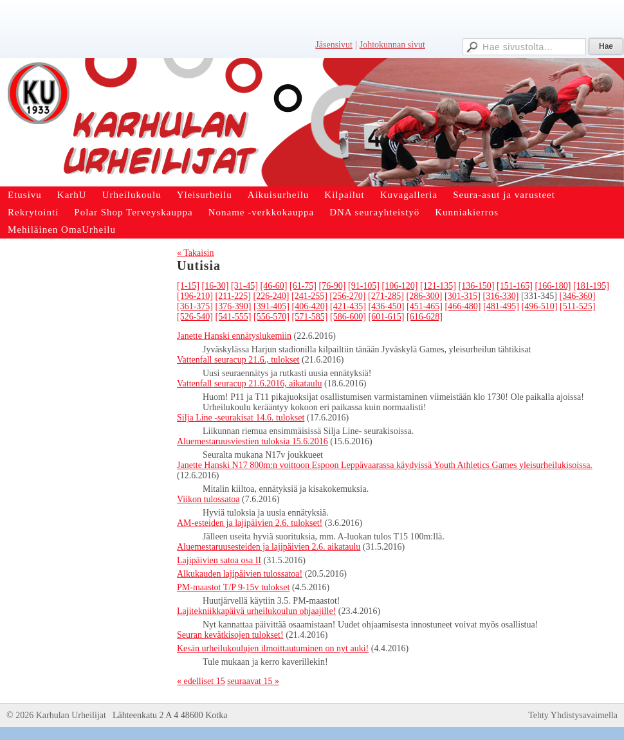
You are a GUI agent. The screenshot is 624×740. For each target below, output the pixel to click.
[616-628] (425, 316)
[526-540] (195, 316)
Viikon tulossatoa (208, 499)
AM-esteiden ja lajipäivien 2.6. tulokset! (249, 523)
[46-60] (274, 286)
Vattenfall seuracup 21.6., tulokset (238, 360)
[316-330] (500, 296)
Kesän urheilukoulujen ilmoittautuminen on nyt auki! (273, 648)
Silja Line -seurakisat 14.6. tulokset (240, 417)
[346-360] (577, 296)
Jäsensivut (334, 45)
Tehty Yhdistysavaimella (573, 715)
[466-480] (463, 306)
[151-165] (515, 286)
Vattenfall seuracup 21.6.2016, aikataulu (249, 383)
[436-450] (387, 306)
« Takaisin (195, 253)
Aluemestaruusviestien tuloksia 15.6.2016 (252, 441)
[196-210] (195, 296)
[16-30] (215, 286)
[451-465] (425, 306)
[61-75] (303, 286)
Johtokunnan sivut (392, 45)
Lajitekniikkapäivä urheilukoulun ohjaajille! (256, 611)
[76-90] (332, 286)
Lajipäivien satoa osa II (219, 560)
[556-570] (271, 316)
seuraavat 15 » (253, 681)
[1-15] (188, 286)
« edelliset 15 (201, 681)
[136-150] (477, 286)
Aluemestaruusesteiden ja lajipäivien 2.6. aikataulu (268, 547)
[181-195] (591, 286)
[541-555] (234, 316)
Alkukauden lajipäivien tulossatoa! (239, 574)
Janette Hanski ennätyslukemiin (234, 336)
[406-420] (310, 306)
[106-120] (400, 286)
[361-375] (195, 306)
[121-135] (438, 286)
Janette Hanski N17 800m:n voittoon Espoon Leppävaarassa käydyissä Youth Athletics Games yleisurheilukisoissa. (384, 465)
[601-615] (387, 316)
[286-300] (424, 296)
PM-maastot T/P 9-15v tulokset (233, 587)
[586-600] (348, 316)
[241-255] (309, 296)
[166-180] (553, 286)
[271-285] (386, 296)
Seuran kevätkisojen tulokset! (230, 635)
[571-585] (310, 316)
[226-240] (271, 296)
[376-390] (234, 306)
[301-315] (463, 296)
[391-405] (271, 306)
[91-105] (364, 286)
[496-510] (540, 306)
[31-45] (244, 286)
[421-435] (348, 306)
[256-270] (347, 296)
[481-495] (501, 306)
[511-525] (577, 306)
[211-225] (233, 296)
